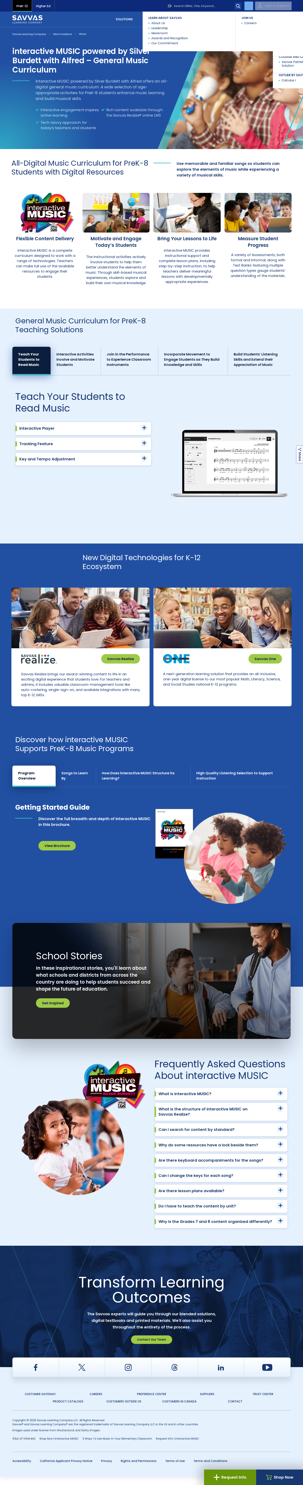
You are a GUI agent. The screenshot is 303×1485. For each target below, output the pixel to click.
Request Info (230, 1477)
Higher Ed (43, 6)
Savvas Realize (120, 658)
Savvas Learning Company (29, 34)
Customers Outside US (123, 1409)
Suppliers (207, 1402)
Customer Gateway (40, 1402)
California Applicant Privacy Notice (66, 1469)
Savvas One (265, 658)
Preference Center (151, 1402)
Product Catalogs (68, 1409)
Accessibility (21, 1469)
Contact (274, 19)
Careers (96, 1402)
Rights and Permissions (139, 1469)
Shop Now (279, 1477)
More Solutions (62, 34)
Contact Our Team (151, 1347)
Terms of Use (175, 1469)
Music (82, 34)
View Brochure (57, 853)
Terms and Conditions (210, 1469)
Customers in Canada (179, 1409)
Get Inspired (53, 1011)
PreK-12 (22, 6)
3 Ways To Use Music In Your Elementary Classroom (117, 1446)
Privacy (106, 1469)
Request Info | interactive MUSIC (177, 1446)
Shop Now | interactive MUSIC (59, 1446)
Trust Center (263, 1402)
